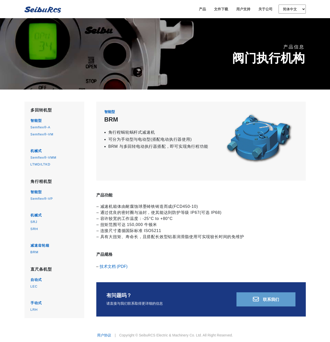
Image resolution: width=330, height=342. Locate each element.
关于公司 (265, 10)
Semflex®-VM (42, 134)
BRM (35, 252)
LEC (34, 286)
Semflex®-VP (42, 199)
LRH (34, 309)
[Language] (292, 9)
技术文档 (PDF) (114, 266)
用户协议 (104, 335)
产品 (202, 10)
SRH (34, 229)
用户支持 (243, 10)
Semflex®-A (41, 127)
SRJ (34, 222)
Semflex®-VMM (43, 157)
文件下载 (221, 10)
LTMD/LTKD (40, 164)
